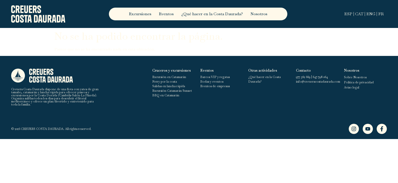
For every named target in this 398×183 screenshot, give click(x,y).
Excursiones (140, 14)
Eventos (166, 14)
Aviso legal (351, 87)
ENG (370, 14)
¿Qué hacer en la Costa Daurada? (212, 14)
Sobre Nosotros (355, 77)
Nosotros (259, 14)
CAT (359, 14)
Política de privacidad (359, 82)
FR (381, 14)
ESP (348, 14)
